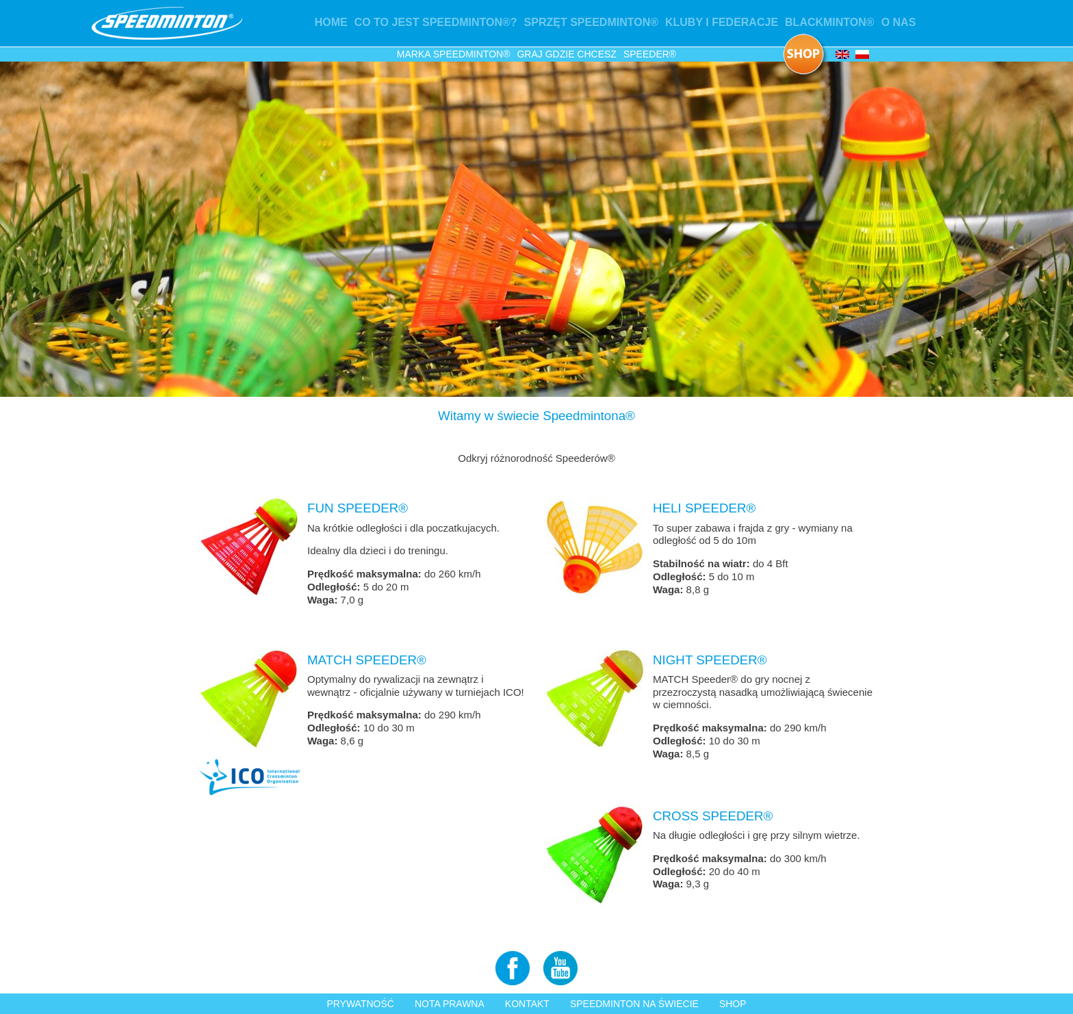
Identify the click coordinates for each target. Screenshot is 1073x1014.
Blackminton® (830, 22)
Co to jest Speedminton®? (435, 22)
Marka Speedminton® (453, 54)
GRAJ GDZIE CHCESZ (566, 54)
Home (331, 22)
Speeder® (649, 54)
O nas (898, 22)
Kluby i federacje (721, 22)
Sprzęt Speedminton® (591, 22)
